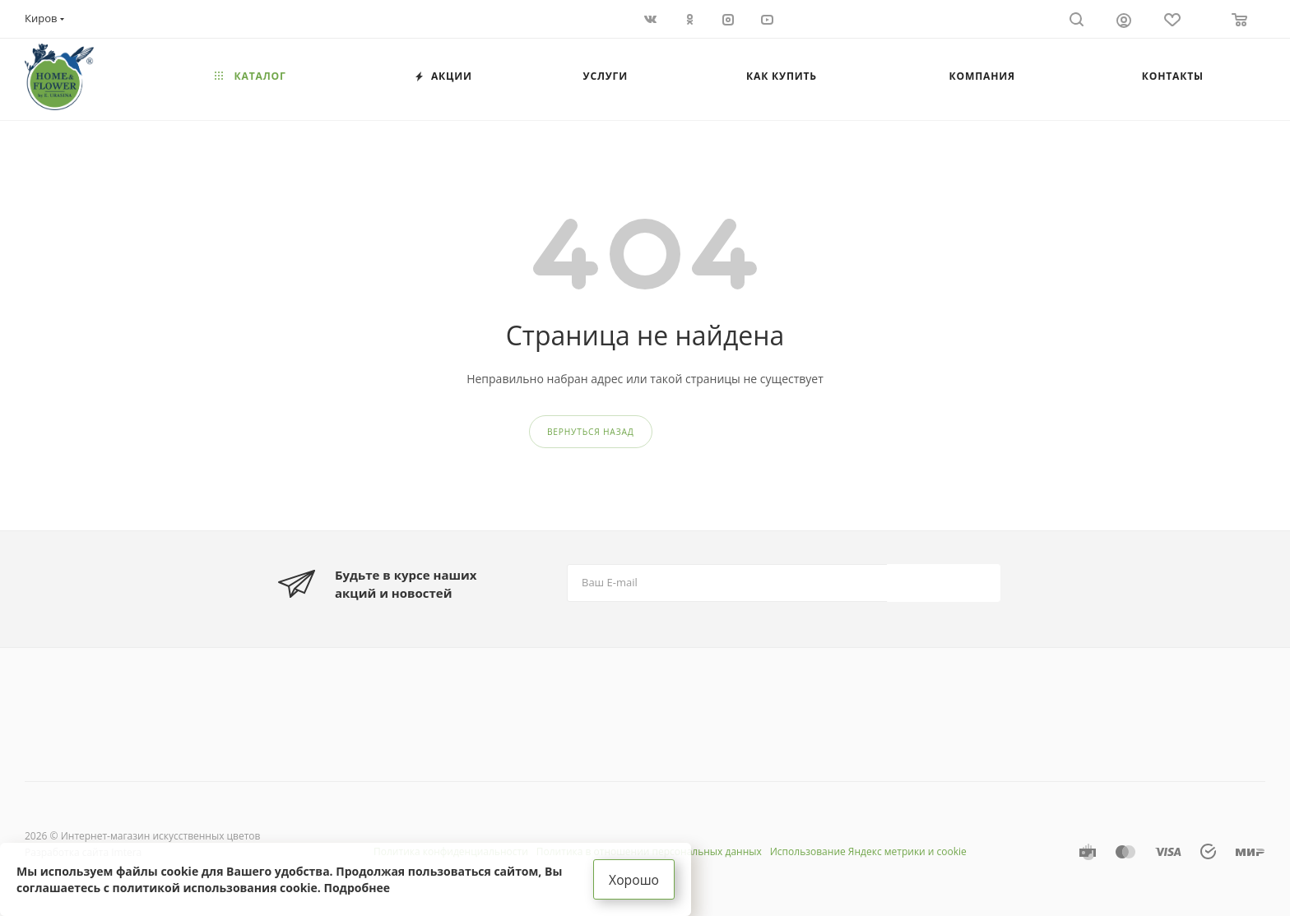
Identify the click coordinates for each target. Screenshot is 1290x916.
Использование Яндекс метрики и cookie (868, 851)
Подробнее (357, 887)
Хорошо (634, 879)
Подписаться (945, 582)
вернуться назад (590, 431)
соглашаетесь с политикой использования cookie (167, 887)
